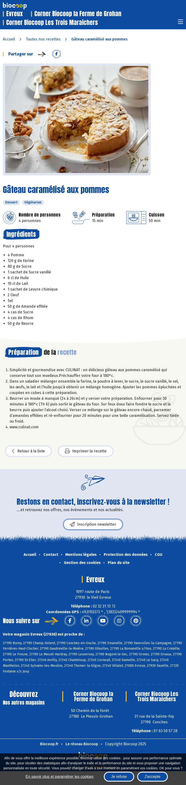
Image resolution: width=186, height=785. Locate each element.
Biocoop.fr (49, 744)
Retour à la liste (28, 451)
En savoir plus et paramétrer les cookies (59, 777)
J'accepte (152, 777)
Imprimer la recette (86, 451)
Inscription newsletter (93, 524)
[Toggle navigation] (180, 23)
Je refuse (119, 777)
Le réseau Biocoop (82, 744)
